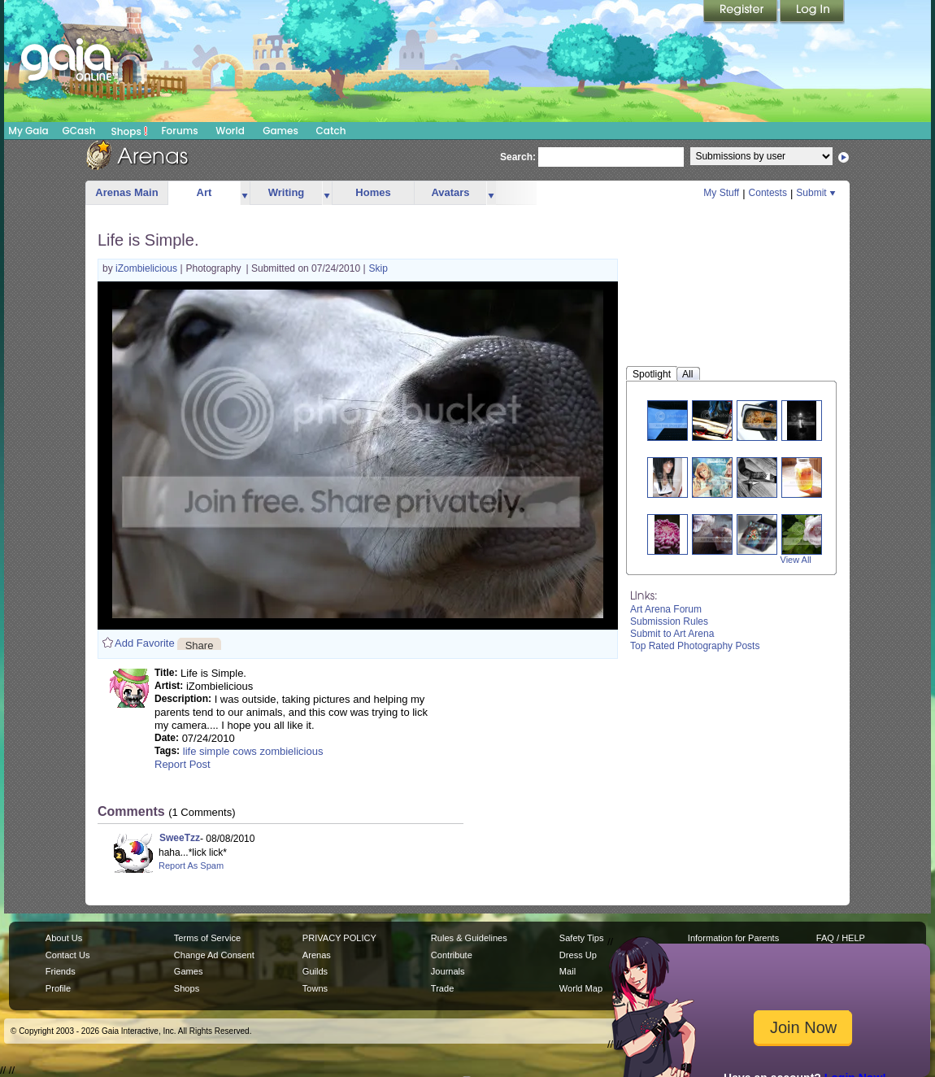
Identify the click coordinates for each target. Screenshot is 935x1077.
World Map (580, 988)
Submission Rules (669, 621)
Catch (331, 130)
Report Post (182, 764)
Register (741, 12)
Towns (315, 988)
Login (812, 12)
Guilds (315, 971)
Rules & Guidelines (469, 938)
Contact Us (68, 955)
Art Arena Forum (666, 609)
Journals (448, 971)
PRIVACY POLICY (339, 938)
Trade (442, 988)
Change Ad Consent (214, 955)
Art (204, 192)
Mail (567, 971)
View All (796, 560)
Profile (58, 988)
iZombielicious (147, 268)
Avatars (450, 192)
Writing (286, 192)
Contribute (451, 955)
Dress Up (578, 955)
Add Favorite (145, 643)
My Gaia (28, 130)
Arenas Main (126, 192)
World (230, 130)
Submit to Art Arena (672, 633)
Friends (61, 971)
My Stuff (721, 192)
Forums (179, 130)
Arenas (316, 955)
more (245, 193)
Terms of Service (207, 938)
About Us (64, 938)
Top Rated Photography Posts (694, 646)
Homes (372, 192)
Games (280, 130)
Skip (378, 268)
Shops (129, 131)
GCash (79, 130)
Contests (768, 192)
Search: (518, 157)
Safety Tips (581, 938)
